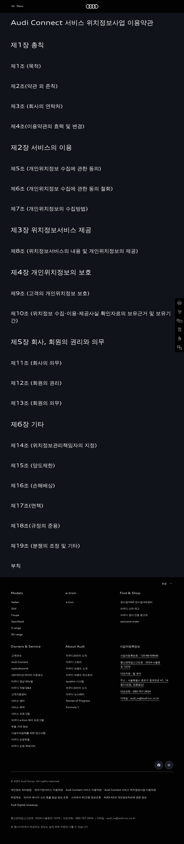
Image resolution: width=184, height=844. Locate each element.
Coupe (15, 615)
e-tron (70, 602)
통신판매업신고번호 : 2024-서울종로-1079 (140, 664)
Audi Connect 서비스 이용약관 (84, 789)
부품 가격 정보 (19, 726)
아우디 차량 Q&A (21, 687)
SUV (13, 608)
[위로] (167, 584)
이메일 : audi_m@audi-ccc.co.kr (139, 698)
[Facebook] (159, 765)
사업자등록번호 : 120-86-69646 (139, 655)
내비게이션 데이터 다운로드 (27, 674)
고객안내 (16, 655)
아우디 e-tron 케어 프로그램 (27, 720)
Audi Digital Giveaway (24, 804)
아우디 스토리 (74, 661)
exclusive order (129, 621)
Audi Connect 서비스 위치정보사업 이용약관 (130, 789)
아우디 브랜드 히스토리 (79, 674)
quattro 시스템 (75, 681)
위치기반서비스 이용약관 (48, 789)
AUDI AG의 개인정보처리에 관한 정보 (125, 797)
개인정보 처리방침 (21, 789)
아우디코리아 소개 (76, 655)
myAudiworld (19, 668)
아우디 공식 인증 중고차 (134, 615)
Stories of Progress (78, 700)
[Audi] (92, 6)
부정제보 (16, 797)
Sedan (15, 602)
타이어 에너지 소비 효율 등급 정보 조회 (46, 797)
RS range (17, 634)
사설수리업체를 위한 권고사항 (28, 732)
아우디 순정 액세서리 (23, 745)
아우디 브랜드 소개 (77, 668)
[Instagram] (169, 765)
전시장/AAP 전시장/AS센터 (136, 602)
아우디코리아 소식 (76, 687)
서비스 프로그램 (20, 713)
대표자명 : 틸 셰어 (130, 673)
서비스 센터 (18, 700)
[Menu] (17, 6)
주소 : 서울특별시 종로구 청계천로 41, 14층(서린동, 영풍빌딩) (144, 682)
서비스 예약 (18, 707)
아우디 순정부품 (20, 739)
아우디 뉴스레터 (75, 694)
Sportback (17, 621)
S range (16, 627)
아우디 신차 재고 (129, 608)
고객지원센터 (18, 694)
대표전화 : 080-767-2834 (135, 691)
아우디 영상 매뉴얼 (22, 681)
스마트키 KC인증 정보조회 (86, 797)
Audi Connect (19, 661)
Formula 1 (72, 707)
